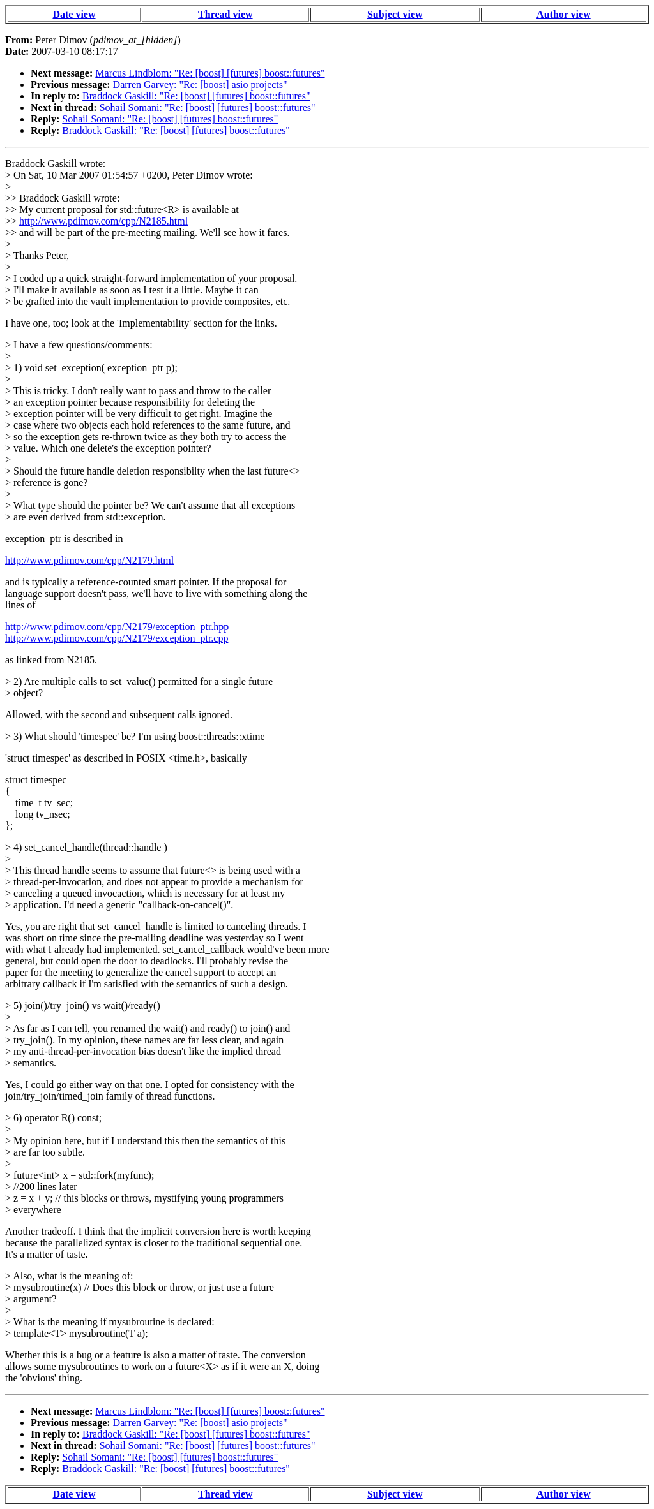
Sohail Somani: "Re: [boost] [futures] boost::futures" (208, 107)
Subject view (395, 14)
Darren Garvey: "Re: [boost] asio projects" (200, 84)
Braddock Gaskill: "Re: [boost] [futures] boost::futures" (196, 96)
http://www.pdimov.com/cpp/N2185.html (103, 221)
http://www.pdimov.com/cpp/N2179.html (89, 560)
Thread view (225, 14)
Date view (73, 14)
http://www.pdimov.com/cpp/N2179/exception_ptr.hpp (117, 626)
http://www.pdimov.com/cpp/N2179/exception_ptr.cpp (116, 638)
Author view (563, 14)
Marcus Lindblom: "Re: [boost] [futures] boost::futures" (209, 73)
